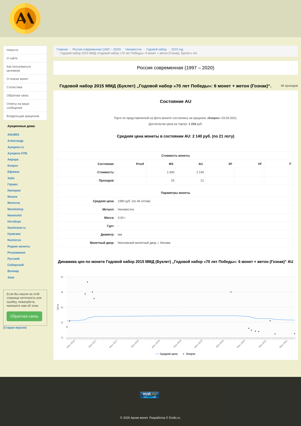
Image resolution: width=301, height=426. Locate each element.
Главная (62, 49)
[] (15, 327)
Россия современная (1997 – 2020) (97, 49)
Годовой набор (156, 49)
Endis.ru (174, 417)
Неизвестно (133, 49)
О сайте (12, 58)
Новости (12, 50)
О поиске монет (17, 79)
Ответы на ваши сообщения (18, 105)
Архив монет (139, 417)
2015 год (177, 49)
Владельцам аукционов (23, 116)
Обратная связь (18, 95)
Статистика (14, 87)
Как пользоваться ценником (19, 68)
